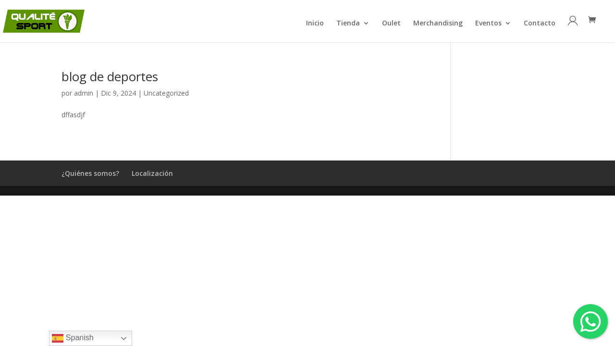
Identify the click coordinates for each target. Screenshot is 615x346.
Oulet (391, 23)
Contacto (539, 23)
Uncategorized (166, 93)
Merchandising (438, 23)
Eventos (488, 23)
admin (83, 93)
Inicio (315, 23)
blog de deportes (110, 76)
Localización (152, 173)
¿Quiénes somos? (90, 173)
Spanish (72, 338)
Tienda (348, 23)
